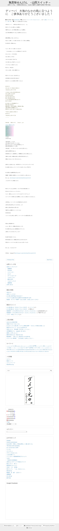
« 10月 (8, 422)
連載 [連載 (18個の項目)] (34, 351)
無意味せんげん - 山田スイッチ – (29, 2)
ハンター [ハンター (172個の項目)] (28, 347)
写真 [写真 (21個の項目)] (13, 349)
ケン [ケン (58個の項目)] (42, 346)
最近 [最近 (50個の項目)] (45, 349)
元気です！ (9, 292)
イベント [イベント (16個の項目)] (27, 346)
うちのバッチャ (11, 277)
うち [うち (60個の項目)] (14, 346)
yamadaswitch (17, 19)
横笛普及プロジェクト (12, 465)
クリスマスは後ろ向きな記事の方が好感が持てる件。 (19, 297)
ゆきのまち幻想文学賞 (12, 322)
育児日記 (10, 270)
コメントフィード (11, 362)
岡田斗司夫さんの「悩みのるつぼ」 (15, 334)
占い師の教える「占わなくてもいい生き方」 (17, 307)
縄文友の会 (9, 470)
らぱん (8, 458)
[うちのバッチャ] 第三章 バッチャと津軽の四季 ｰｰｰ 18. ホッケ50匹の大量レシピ (26, 325)
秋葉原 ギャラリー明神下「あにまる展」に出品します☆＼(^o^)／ (23, 299)
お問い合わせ (10, 284)
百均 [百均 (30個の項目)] (12, 351)
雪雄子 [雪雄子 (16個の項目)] (37, 351)
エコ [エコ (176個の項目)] (32, 346)
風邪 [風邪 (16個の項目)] (44, 351)
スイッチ (32, 307)
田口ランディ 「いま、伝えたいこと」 (17, 469)
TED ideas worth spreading (13, 445)
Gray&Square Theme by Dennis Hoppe (32, 525)
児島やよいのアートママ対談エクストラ (16, 461)
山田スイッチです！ (11, 294)
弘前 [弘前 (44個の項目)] (28, 349)
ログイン (9, 359)
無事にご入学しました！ (12, 333)
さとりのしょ (10, 451)
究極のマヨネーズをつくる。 (13, 324)
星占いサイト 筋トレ (12, 463)
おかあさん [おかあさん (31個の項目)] (19, 346)
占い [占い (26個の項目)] (16, 349)
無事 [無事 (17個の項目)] (9, 351)
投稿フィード (10, 360)
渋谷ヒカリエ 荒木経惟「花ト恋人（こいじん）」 (19, 329)
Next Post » (49, 259)
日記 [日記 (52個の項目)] (32, 349)
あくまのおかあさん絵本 (12, 447)
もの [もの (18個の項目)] (24, 346)
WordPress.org (10, 364)
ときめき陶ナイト (11, 454)
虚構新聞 (9, 474)
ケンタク (9, 449)
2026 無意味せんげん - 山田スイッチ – (13, 525)
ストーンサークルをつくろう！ (33, 19)
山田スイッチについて (12, 266)
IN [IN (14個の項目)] (7, 346)
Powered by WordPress (49, 525)
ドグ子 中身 (10, 314)
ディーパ (49, 19)
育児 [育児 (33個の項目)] (27, 351)
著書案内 (10, 268)
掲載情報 (10, 282)
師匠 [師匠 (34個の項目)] (24, 349)
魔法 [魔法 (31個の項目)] (47, 351)
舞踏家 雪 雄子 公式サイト (14, 472)
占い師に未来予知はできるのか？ (15, 296)
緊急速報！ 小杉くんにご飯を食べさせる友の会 (18, 336)
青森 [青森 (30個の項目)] (40, 351)
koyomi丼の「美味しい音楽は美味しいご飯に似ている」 (20, 444)
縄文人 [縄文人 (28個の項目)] (24, 351)
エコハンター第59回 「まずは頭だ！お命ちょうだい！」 (20, 338)
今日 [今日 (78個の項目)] (9, 349)
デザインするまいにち (12, 452)
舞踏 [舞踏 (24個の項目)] (31, 351)
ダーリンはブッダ (12, 275)
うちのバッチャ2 (12, 281)
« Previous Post (10, 259)
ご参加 (45, 19)
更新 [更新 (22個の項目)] (41, 349)
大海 (8, 21)
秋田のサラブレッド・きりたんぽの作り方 (17, 327)
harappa (9, 440)
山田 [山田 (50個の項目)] (20, 349)
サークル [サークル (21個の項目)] (47, 346)
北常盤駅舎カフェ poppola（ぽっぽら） (16, 331)
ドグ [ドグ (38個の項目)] (21, 347)
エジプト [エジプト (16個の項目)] (38, 346)
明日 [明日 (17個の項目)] (35, 349)
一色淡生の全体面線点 (12, 460)
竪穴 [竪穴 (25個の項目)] (15, 351)
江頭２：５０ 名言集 (12, 467)
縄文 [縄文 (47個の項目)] (19, 351)
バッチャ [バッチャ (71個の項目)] (36, 347)
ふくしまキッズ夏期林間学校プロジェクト (17, 456)
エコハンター (11, 272)
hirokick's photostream (12, 442)
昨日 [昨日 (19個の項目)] (38, 349)
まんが (9, 273)
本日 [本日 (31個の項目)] (49, 349)
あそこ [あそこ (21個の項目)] (10, 346)
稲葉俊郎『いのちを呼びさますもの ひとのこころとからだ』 (21, 310)
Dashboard (29, 527)
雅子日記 (9, 478)
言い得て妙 (9, 476)
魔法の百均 (10, 279)
